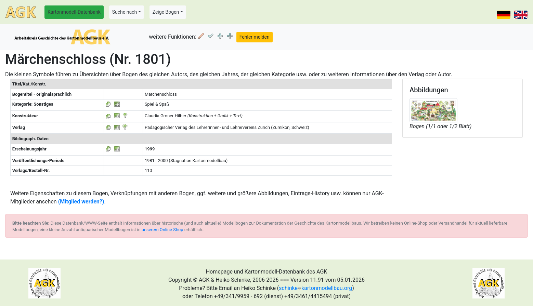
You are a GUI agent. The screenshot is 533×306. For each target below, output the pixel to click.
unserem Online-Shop (162, 229)
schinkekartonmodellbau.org (315, 288)
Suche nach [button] (124, 12)
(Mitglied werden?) (81, 201)
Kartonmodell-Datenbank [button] (74, 12)
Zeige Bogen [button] (166, 12)
